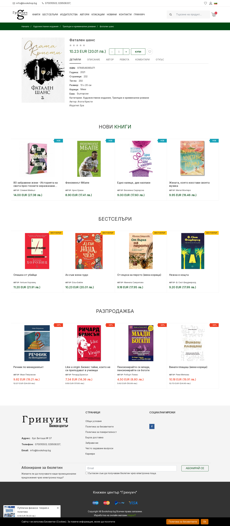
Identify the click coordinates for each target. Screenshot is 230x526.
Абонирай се (195, 468)
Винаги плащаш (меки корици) (188, 367)
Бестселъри (50, 14)
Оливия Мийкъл (27, 190)
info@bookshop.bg (25, 3)
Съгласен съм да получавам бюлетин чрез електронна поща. (120, 473)
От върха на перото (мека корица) (139, 274)
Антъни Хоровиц (28, 282)
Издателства (69, 14)
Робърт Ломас (131, 374)
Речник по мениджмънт (28, 367)
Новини (112, 14)
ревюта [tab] (124, 59)
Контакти (125, 14)
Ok (204, 521)
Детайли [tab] (75, 59)
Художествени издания (97, 97)
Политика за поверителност (101, 432)
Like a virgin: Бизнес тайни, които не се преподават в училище (87, 368)
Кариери (90, 453)
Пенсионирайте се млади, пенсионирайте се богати (133, 368)
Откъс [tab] (160, 59)
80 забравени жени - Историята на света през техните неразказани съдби (35, 184)
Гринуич (139, 14)
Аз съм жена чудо (76, 274)
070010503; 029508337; (56, 3)
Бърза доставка (94, 437)
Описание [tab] (93, 59)
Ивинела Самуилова (133, 282)
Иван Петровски (28, 374)
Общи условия (93, 421)
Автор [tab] (110, 59)
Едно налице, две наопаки (133, 182)
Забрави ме (91, 442)
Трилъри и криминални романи (130, 97)
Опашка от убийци (25, 274)
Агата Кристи (85, 101)
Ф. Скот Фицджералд (186, 282)
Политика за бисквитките (99, 426)
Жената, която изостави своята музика (189, 184)
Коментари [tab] (142, 59)
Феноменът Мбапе (77, 182)
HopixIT (132, 515)
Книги (36, 14)
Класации (98, 14)
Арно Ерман (78, 190)
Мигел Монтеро (183, 190)
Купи (138, 51)
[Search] (192, 14)
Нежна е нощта (179, 274)
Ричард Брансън (80, 374)
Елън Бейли (77, 282)
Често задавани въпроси (99, 448)
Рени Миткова (182, 374)
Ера (82, 105)
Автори (84, 14)
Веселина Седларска (134, 190)
